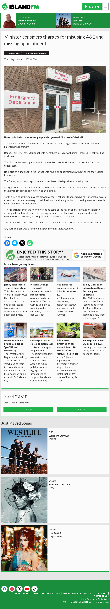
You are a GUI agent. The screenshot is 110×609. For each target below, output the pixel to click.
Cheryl (51, 487)
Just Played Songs (16, 423)
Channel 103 (37, 593)
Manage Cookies (72, 593)
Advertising (53, 593)
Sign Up (82, 409)
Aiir (106, 602)
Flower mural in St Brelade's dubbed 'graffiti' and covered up (15, 337)
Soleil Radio (21, 593)
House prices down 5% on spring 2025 (94, 334)
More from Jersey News (36, 53)
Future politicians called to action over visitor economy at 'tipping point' (41, 337)
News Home (14, 53)
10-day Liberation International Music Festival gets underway (94, 281)
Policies (88, 593)
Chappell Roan (55, 536)
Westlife (77, 20)
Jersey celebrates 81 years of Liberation (15, 278)
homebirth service (17, 190)
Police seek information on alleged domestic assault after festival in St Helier (68, 339)
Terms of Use (101, 596)
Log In (28, 409)
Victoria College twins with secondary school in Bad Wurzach (41, 281)
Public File (101, 593)
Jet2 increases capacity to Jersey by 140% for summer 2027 (68, 281)
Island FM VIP (15, 396)
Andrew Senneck (27, 20)
